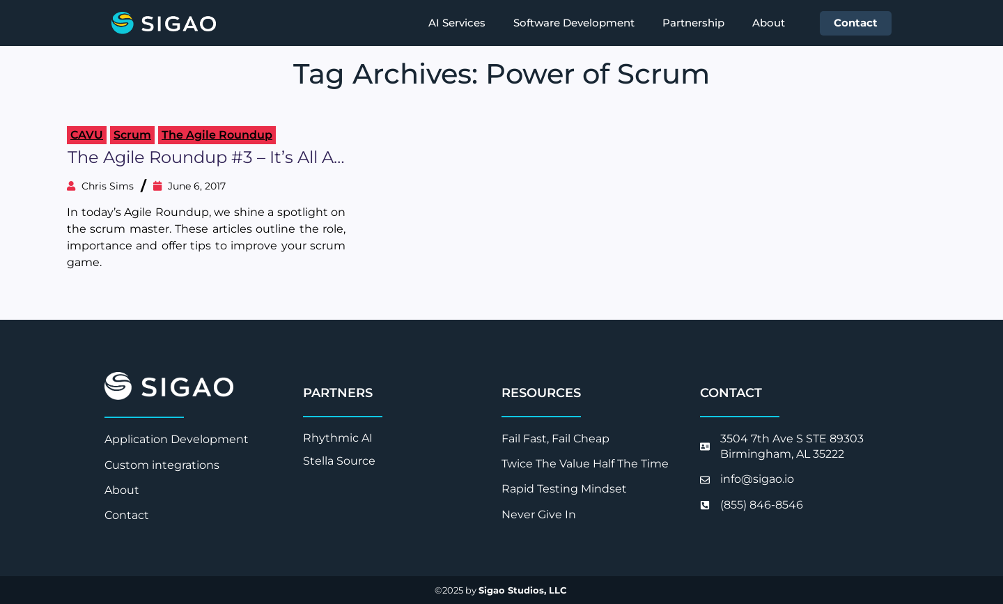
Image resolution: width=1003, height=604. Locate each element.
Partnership (693, 22)
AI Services (456, 22)
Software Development (574, 22)
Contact (856, 22)
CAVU (86, 134)
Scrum (132, 134)
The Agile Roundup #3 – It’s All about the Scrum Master (206, 158)
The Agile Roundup (217, 134)
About (768, 22)
